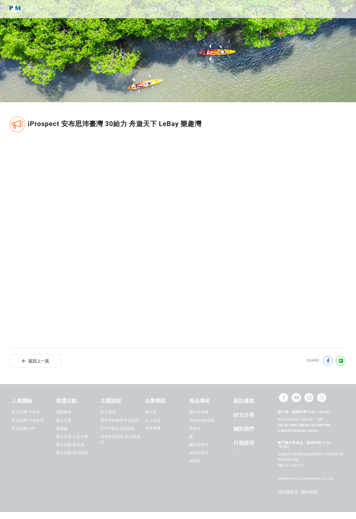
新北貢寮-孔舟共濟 (72, 436)
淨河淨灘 (152, 428)
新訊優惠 (122, 11)
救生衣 (195, 428)
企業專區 (246, 11)
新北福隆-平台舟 (26, 412)
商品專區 (278, 11)
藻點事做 (64, 412)
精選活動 (184, 11)
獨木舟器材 (199, 412)
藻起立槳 (64, 420)
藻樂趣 (62, 428)
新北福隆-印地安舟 (28, 420)
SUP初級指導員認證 (117, 428)
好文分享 (309, 11)
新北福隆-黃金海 (70, 444)
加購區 (195, 461)
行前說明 (243, 443)
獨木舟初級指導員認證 (119, 420)
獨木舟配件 (199, 444)
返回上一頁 (38, 361)
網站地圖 (309, 492)
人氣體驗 (153, 11)
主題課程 (215, 11)
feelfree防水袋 (201, 420)
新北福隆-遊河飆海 (72, 453)
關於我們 (243, 429)
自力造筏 (108, 412)
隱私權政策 (288, 492)
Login (329, 12)
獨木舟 (150, 412)
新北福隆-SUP (23, 428)
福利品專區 (199, 453)
